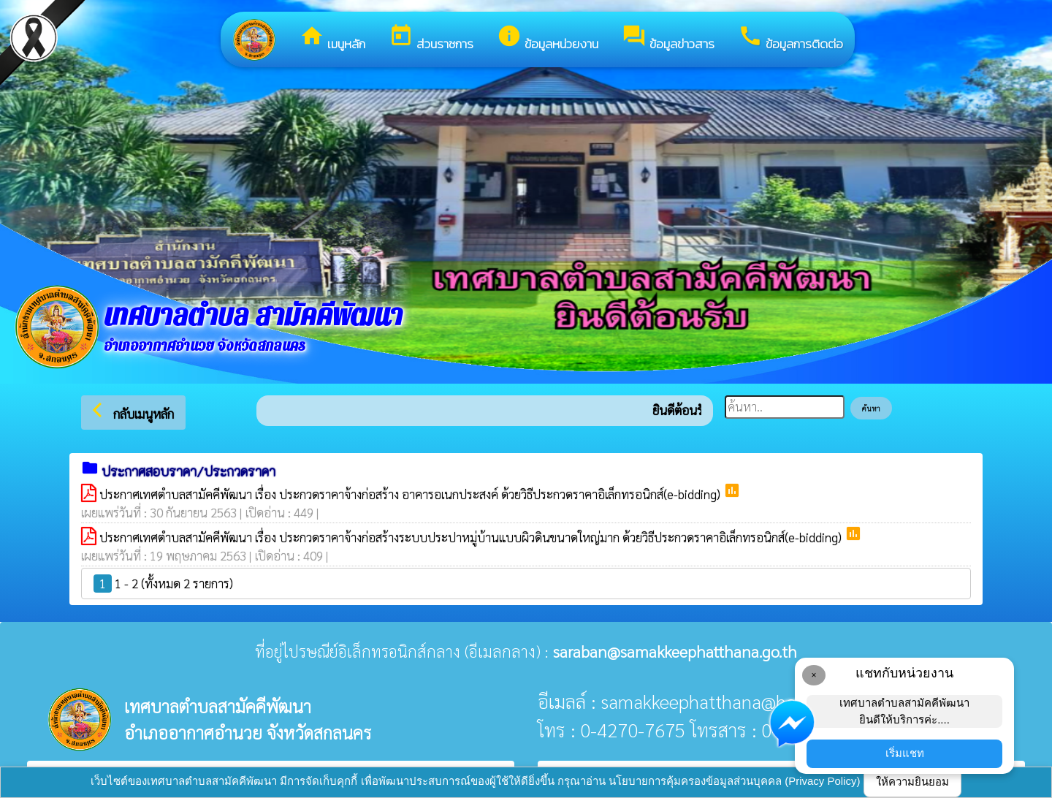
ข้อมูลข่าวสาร (668, 38)
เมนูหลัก (332, 38)
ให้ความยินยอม (912, 781)
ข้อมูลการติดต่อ (790, 38)
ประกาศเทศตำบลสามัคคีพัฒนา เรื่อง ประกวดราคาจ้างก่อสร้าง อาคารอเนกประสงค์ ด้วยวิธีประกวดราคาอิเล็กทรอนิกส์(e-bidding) (411, 494)
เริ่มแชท (904, 753)
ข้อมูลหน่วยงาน (547, 38)
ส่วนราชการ (431, 38)
